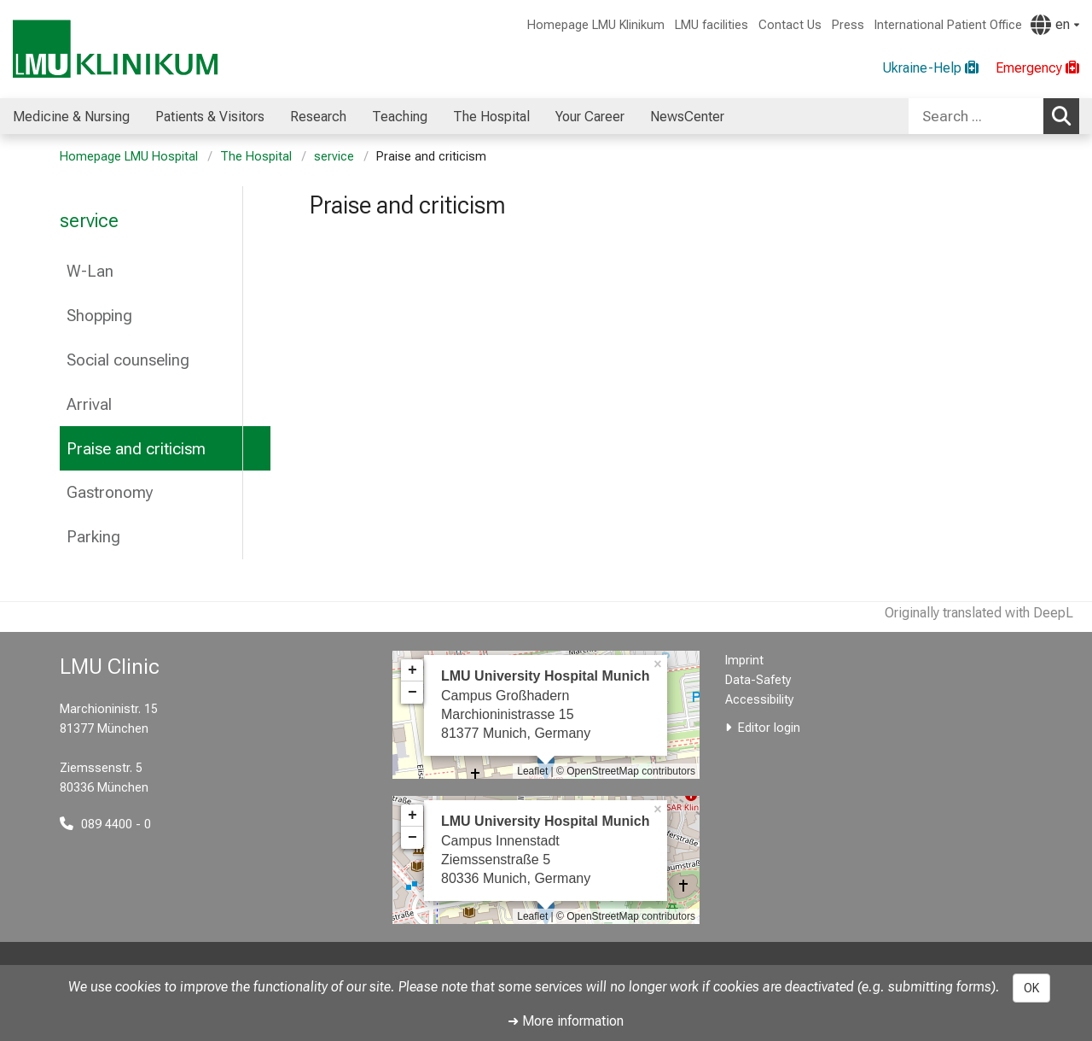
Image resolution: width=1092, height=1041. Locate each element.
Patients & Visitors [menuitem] (209, 116)
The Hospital (256, 156)
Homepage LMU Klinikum (596, 25)
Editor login (769, 728)
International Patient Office (948, 25)
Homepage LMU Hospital (129, 156)
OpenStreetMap (602, 771)
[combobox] (994, 116)
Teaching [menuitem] (399, 116)
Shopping (99, 315)
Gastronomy (110, 492)
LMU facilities (711, 25)
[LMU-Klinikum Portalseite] (115, 49)
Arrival (89, 404)
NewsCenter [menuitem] (687, 116)
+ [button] (412, 670)
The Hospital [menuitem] (491, 116)
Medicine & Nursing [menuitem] (71, 116)
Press (848, 25)
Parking (93, 537)
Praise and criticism (136, 449)
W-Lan (90, 271)
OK (1031, 988)
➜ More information (566, 1021)
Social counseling (128, 360)
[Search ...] (976, 116)
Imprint (744, 660)
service (334, 156)
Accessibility (759, 700)
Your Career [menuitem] (589, 116)
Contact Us (790, 25)
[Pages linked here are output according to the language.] (1055, 25)
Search (1065, 115)
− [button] (412, 692)
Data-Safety (758, 680)
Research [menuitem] (318, 116)
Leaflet (532, 771)
